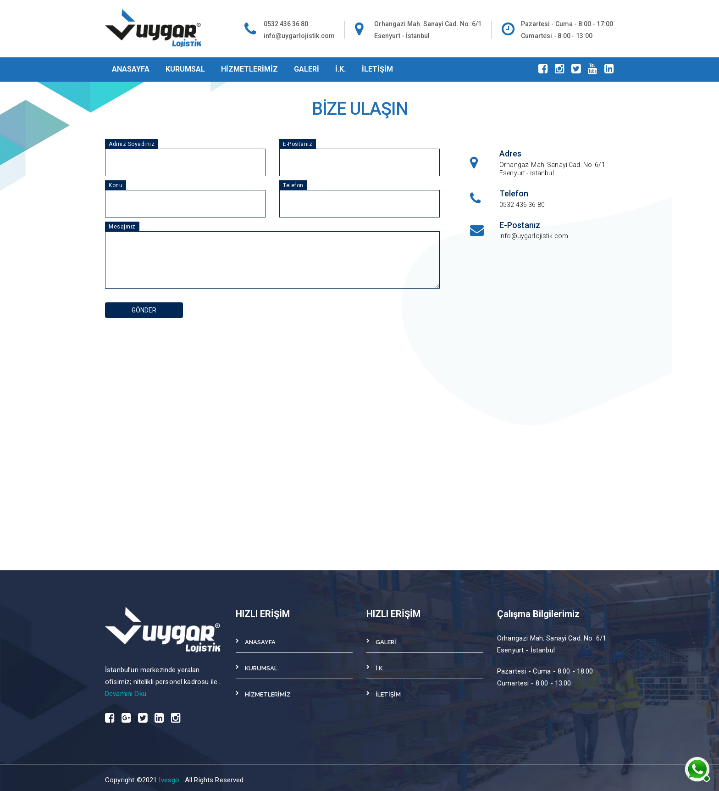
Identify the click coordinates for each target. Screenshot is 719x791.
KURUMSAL (185, 69)
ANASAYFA (130, 69)
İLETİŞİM (377, 69)
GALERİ (306, 69)
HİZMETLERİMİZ (249, 69)
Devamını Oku (125, 694)
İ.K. (340, 69)
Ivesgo (170, 780)
